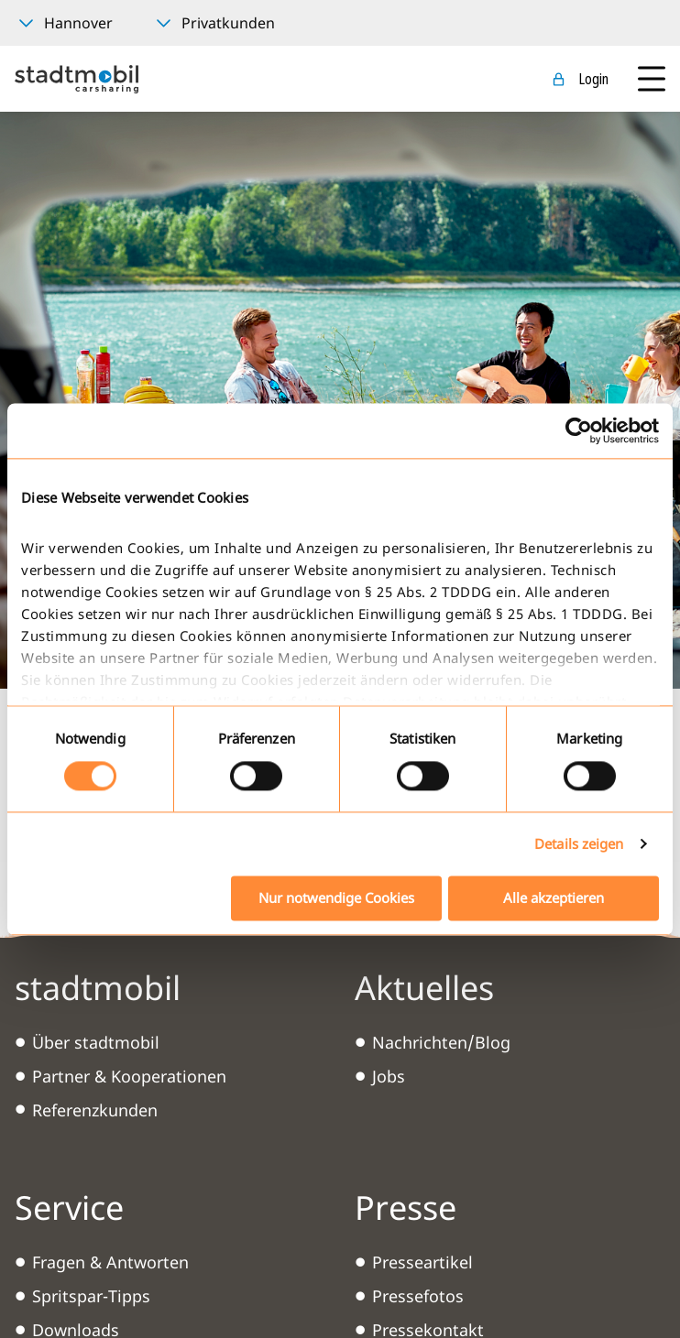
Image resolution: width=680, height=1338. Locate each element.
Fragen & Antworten (110, 1262)
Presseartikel (422, 1262)
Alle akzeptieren (553, 897)
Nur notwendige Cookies (336, 897)
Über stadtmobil (95, 1042)
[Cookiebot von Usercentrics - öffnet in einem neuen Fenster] (579, 430)
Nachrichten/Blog (441, 1042)
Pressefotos (418, 1296)
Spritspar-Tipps (91, 1296)
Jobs (388, 1076)
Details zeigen (578, 844)
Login (593, 79)
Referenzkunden (95, 1110)
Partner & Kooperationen (129, 1076)
